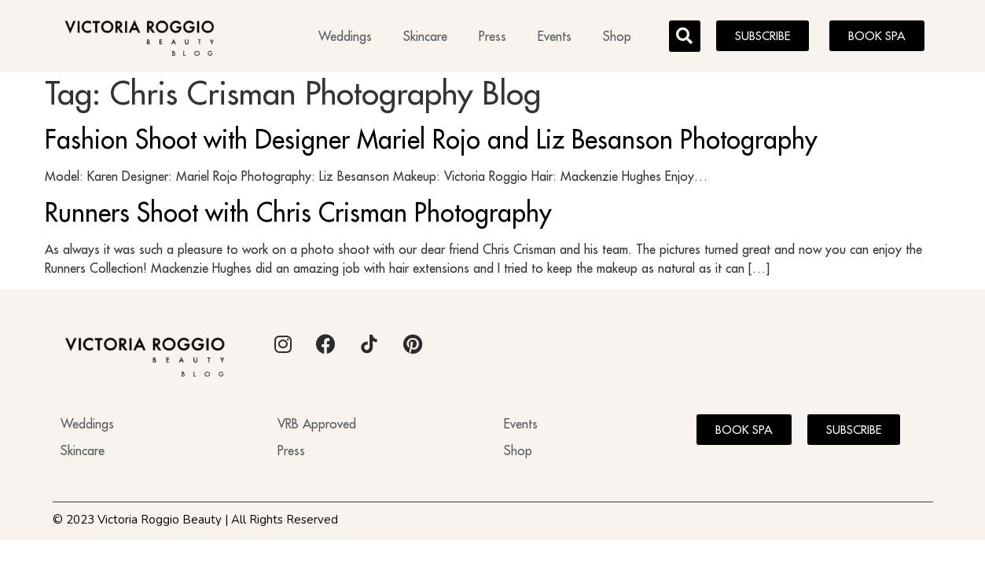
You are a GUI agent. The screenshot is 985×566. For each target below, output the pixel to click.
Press (492, 36)
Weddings (345, 36)
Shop (617, 36)
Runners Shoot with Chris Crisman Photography (298, 216)
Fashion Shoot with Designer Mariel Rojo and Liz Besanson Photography (431, 143)
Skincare (425, 36)
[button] (684, 36)
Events (555, 36)
